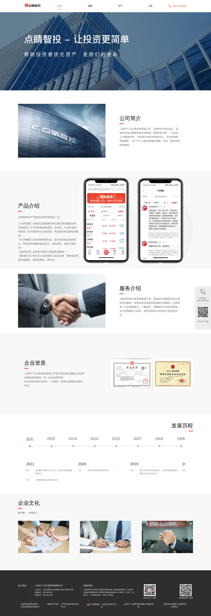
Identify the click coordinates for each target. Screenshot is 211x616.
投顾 (90, 6)
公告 (150, 6)
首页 (59, 6)
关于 (120, 6)
